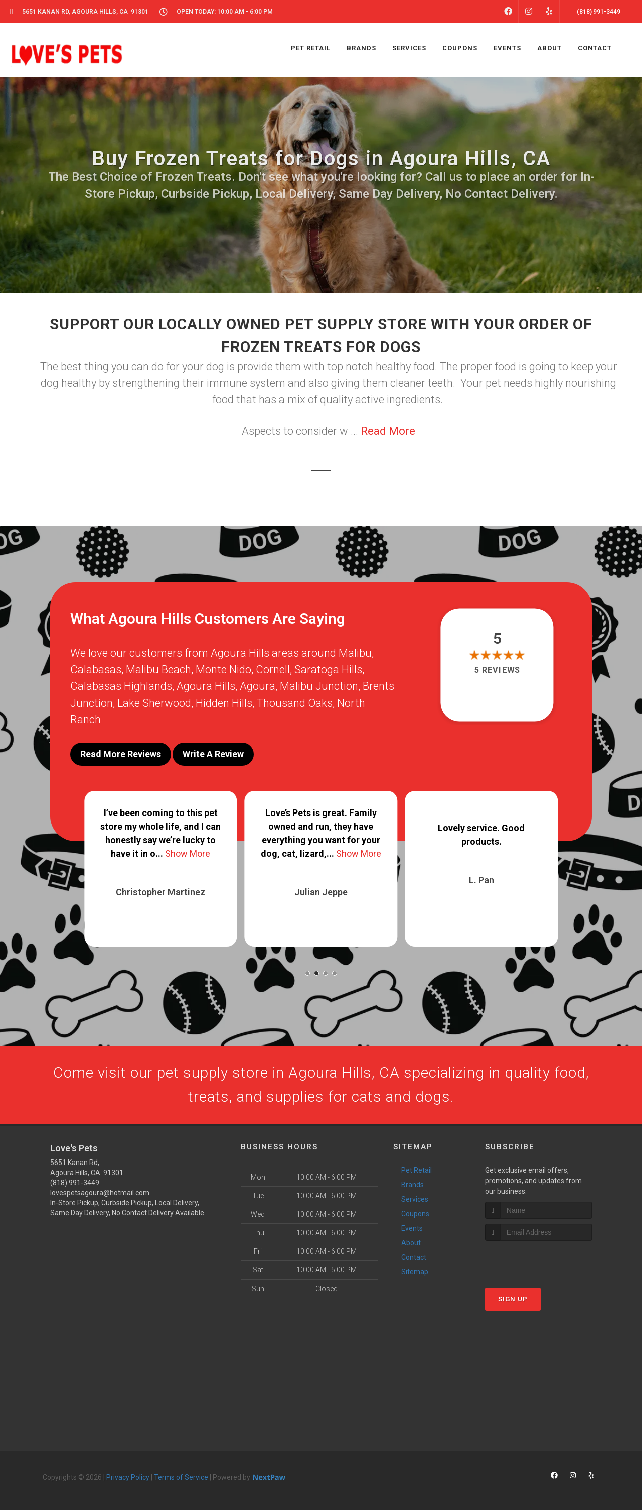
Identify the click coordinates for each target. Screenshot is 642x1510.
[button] (307, 973)
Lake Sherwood (154, 702)
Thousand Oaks (295, 702)
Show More (187, 853)
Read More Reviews (120, 754)
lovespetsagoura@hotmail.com (99, 1193)
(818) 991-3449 (74, 1183)
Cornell (273, 669)
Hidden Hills (224, 702)
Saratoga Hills (328, 669)
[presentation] (538, 1259)
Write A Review (213, 754)
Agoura (257, 686)
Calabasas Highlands (121, 686)
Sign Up (513, 1299)
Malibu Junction (319, 686)
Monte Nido (223, 669)
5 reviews (497, 670)
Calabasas (95, 669)
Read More (388, 431)
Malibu (355, 653)
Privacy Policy (127, 1477)
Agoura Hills (206, 686)
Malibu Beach (158, 669)
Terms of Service (181, 1477)
